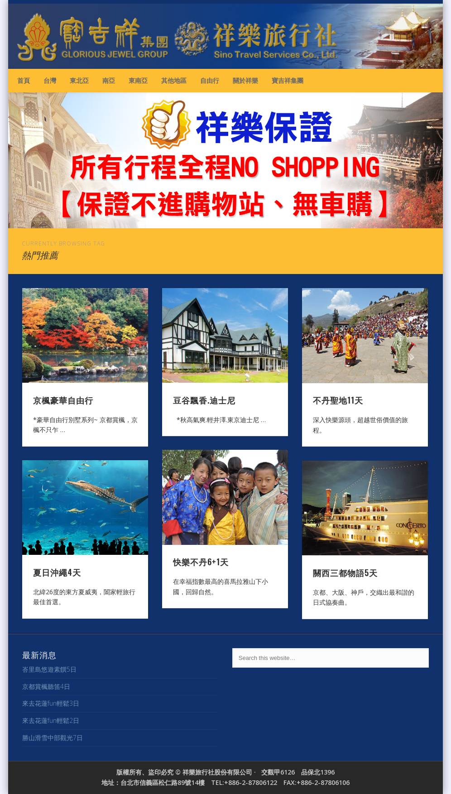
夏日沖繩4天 (57, 572)
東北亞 (79, 80)
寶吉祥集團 (287, 80)
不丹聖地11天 (338, 400)
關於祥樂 (245, 80)
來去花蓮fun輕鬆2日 (50, 720)
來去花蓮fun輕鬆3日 (50, 703)
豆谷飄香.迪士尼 (204, 400)
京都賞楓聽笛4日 (46, 686)
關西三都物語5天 (345, 572)
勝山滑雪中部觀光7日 (52, 737)
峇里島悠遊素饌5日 (49, 669)
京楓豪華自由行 (63, 400)
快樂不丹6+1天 (201, 562)
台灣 (49, 80)
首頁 (23, 80)
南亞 (108, 80)
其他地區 (174, 80)
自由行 (209, 80)
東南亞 (138, 80)
